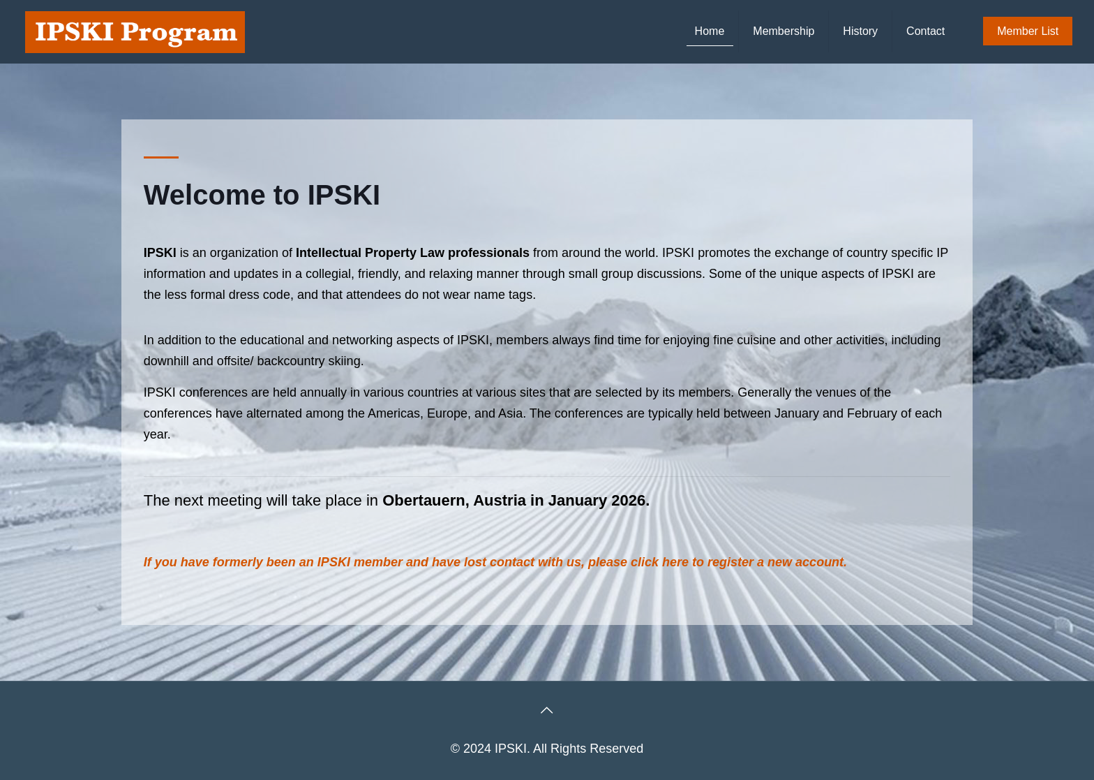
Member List (1027, 31)
